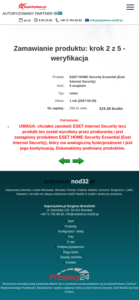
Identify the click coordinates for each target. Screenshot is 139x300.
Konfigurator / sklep (69, 231)
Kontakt (69, 262)
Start (69, 221)
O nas (69, 242)
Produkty (69, 226)
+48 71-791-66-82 (52, 214)
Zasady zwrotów (69, 257)
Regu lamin (69, 252)
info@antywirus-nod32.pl (82, 214)
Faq (69, 236)
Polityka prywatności (69, 247)
